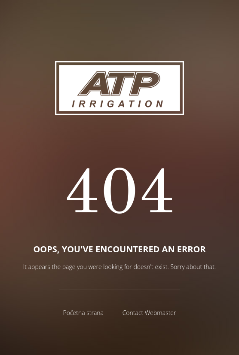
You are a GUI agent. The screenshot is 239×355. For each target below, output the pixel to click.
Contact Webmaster (149, 313)
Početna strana (83, 313)
